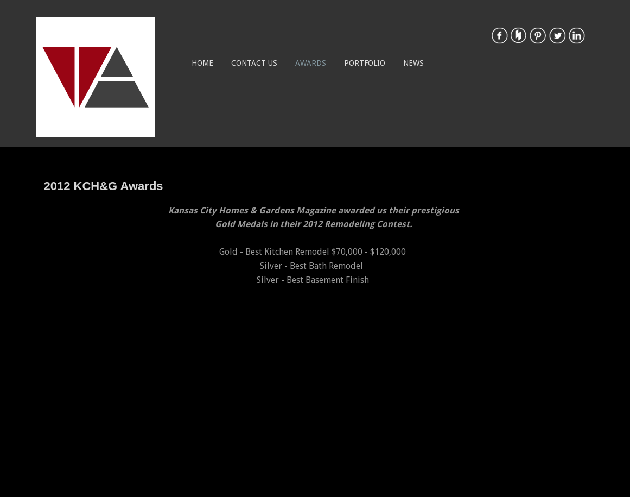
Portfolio (364, 63)
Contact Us (254, 63)
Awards (310, 63)
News (413, 63)
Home (202, 63)
